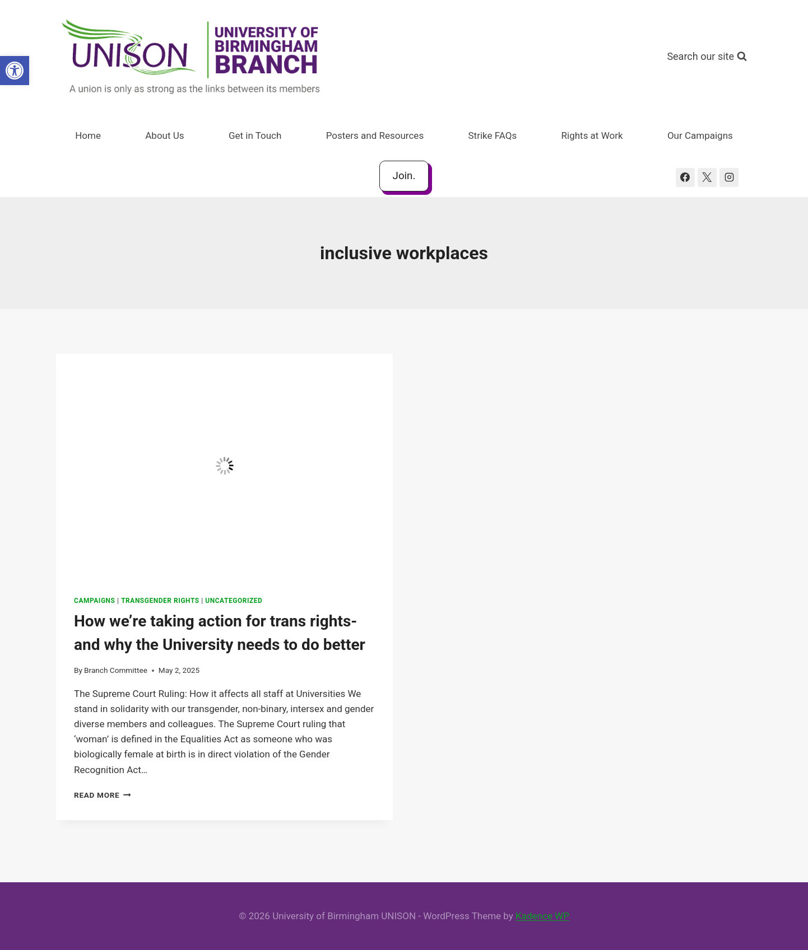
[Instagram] (729, 177)
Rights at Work (592, 135)
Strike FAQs (492, 135)
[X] (707, 177)
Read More (102, 794)
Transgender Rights (160, 601)
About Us (164, 135)
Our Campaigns (700, 135)
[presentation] (224, 466)
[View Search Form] (707, 57)
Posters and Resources (375, 135)
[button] (14, 70)
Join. (404, 176)
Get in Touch (255, 135)
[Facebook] (685, 177)
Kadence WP (542, 915)
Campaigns (94, 601)
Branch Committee (115, 670)
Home (88, 135)
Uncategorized (233, 601)
